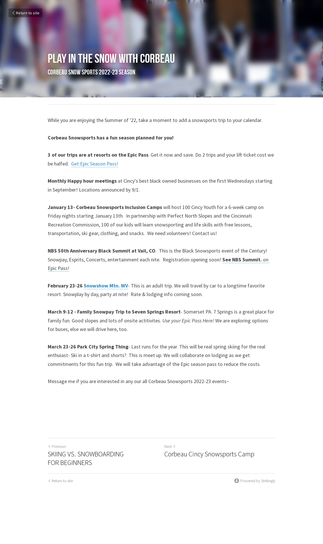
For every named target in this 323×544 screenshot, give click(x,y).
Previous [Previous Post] (57, 446)
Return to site (25, 12)
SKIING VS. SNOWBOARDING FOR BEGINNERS (86, 458)
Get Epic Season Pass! (94, 163)
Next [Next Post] (170, 446)
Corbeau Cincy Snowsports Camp (209, 454)
